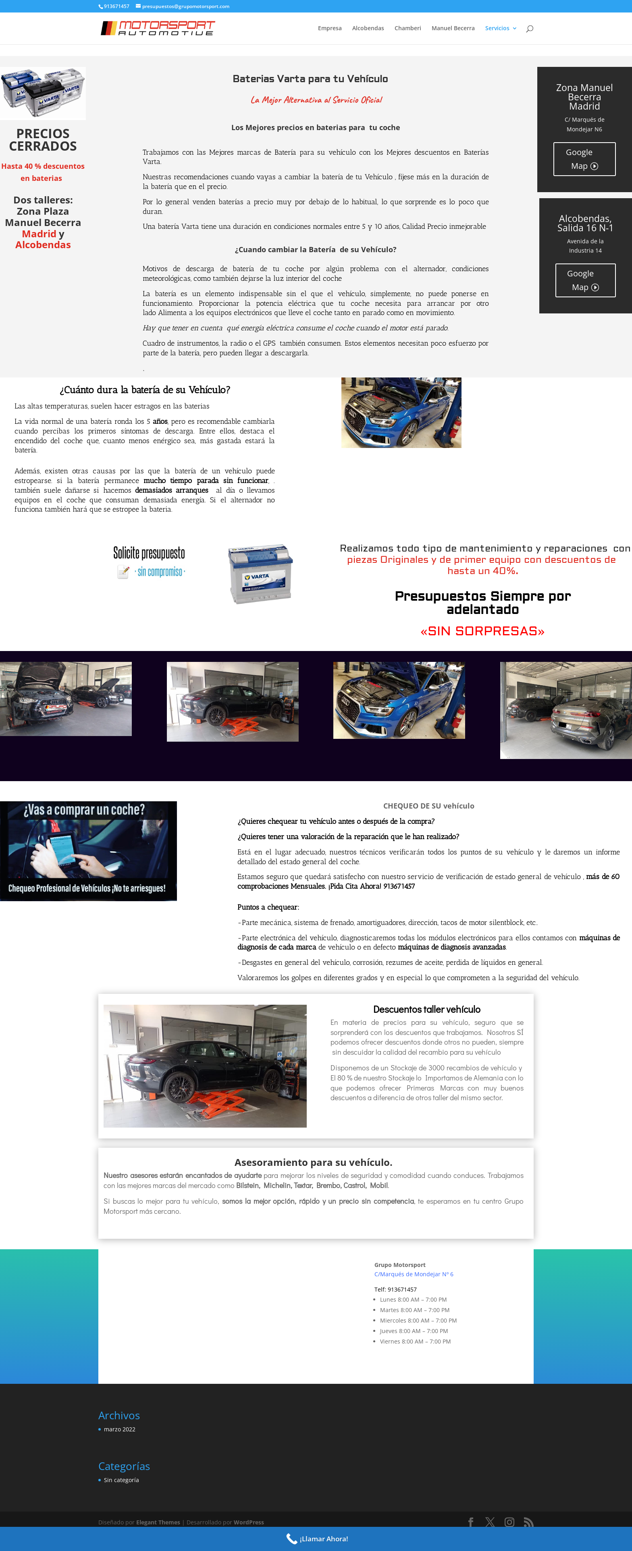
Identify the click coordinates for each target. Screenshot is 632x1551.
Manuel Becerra (453, 28)
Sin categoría (121, 1480)
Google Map (579, 159)
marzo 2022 (119, 1429)
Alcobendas (368, 28)
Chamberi (408, 28)
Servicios (497, 28)
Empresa (330, 28)
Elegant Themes (158, 1522)
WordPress (249, 1522)
